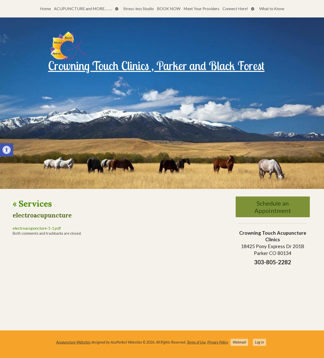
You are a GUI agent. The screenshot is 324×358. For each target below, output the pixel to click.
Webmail (239, 342)
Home (45, 8)
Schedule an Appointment (272, 207)
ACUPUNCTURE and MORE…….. (83, 8)
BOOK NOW (168, 8)
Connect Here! (235, 8)
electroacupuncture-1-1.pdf (37, 228)
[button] (6, 149)
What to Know (271, 8)
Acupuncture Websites (73, 342)
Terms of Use (196, 342)
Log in (259, 342)
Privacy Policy (217, 342)
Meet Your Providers (201, 8)
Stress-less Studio (138, 8)
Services (32, 203)
